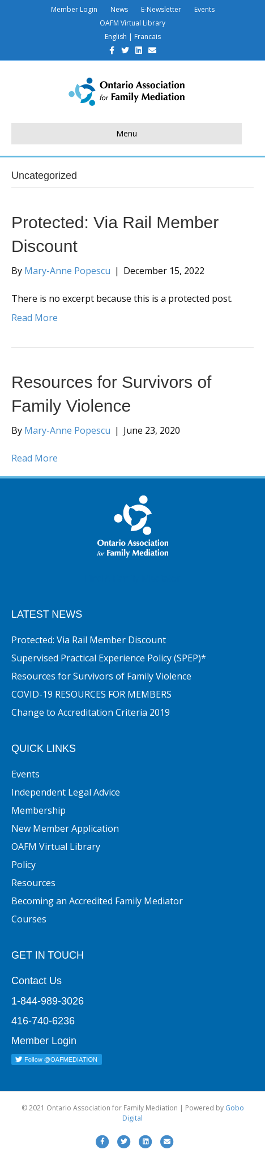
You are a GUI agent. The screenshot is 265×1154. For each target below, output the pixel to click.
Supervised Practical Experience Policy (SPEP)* (108, 658)
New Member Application (65, 828)
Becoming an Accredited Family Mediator (97, 901)
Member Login (74, 9)
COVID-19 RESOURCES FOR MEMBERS (91, 694)
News (119, 9)
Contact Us (36, 980)
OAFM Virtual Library (132, 23)
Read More (34, 317)
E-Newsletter (161, 9)
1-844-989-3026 (47, 1001)
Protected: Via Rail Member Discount (88, 640)
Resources (33, 883)
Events (204, 9)
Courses (28, 919)
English (116, 36)
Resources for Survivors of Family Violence (101, 676)
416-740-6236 (43, 1021)
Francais (147, 36)
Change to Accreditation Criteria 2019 (90, 712)
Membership (38, 810)
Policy (23, 864)
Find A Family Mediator (133, 578)
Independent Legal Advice (65, 792)
